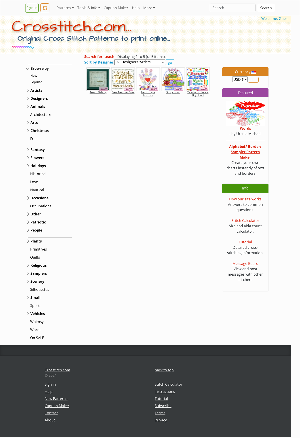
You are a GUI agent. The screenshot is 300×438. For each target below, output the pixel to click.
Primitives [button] (38, 249)
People (36, 230)
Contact (51, 412)
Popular (36, 82)
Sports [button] (35, 305)
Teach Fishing (98, 92)
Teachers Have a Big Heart (197, 93)
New (33, 75)
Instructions (165, 391)
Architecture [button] (40, 114)
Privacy (161, 420)
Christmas (39, 130)
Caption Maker (116, 7)
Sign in (32, 7)
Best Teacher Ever (123, 92)
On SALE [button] (37, 337)
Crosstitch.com (57, 370)
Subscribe (163, 405)
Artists (36, 90)
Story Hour (173, 92)
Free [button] (34, 138)
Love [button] (34, 181)
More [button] (147, 7)
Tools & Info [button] (87, 7)
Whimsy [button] (37, 321)
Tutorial (245, 242)
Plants (36, 241)
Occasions (39, 198)
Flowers (37, 157)
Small (35, 297)
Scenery (37, 281)
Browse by (39, 68)
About (50, 420)
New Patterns (56, 398)
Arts (34, 122)
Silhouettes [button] (39, 289)
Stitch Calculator (245, 220)
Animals (37, 106)
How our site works (245, 199)
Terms (160, 412)
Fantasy (37, 149)
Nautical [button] (37, 189)
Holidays (38, 165)
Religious (38, 265)
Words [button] (35, 329)
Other (35, 214)
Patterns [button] (64, 7)
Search (266, 7)
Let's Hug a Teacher (148, 93)
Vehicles (37, 313)
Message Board (245, 263)
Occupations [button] (40, 206)
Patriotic (38, 222)
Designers (39, 98)
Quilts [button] (35, 257)
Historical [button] (38, 173)
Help (136, 7)
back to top (164, 370)
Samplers (38, 273)
